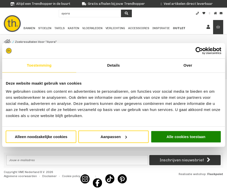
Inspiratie (161, 28)
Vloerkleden (92, 28)
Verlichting (115, 28)
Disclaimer (49, 176)
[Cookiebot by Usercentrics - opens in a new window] (199, 50)
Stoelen (44, 28)
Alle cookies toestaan (186, 137)
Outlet (179, 28)
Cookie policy (71, 176)
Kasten (73, 28)
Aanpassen (113, 137)
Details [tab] (113, 65)
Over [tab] (187, 65)
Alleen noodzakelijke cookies (41, 137)
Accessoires (138, 28)
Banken (29, 28)
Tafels (59, 28)
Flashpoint (215, 174)
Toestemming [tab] (39, 65)
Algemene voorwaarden (20, 176)
